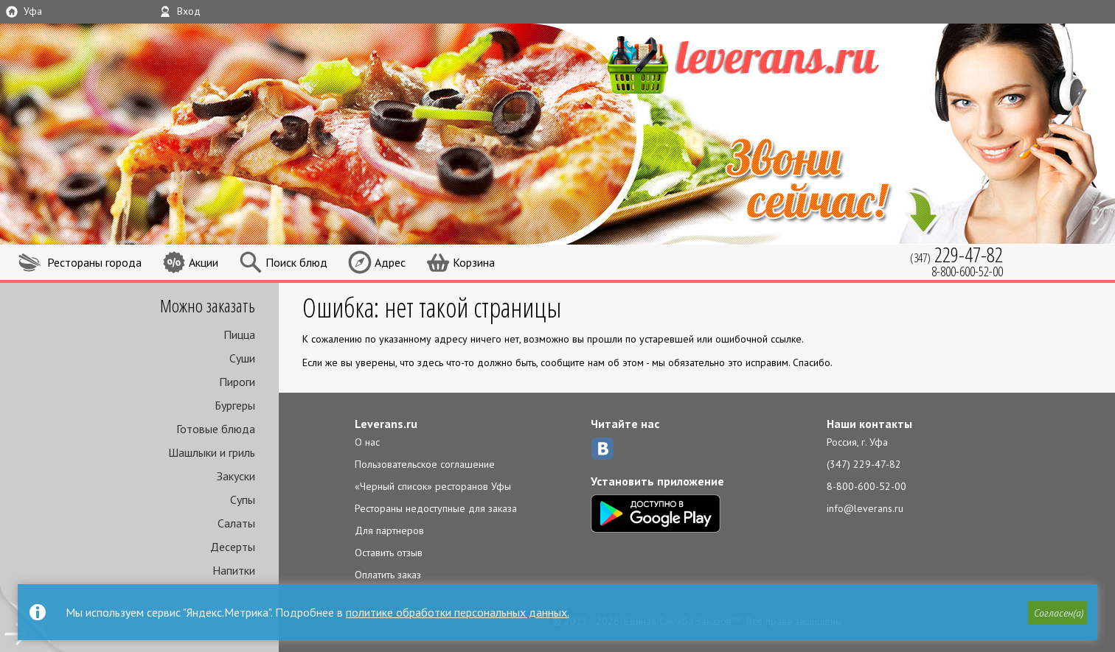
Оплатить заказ (388, 574)
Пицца (239, 334)
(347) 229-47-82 (864, 464)
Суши (242, 358)
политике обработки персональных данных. (457, 612)
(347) (956, 254)
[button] (1056, 613)
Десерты (232, 546)
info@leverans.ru (865, 508)
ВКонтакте (602, 448)
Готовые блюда (215, 428)
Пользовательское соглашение (425, 464)
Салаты (236, 523)
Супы (242, 499)
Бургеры (235, 405)
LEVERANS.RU (771, 62)
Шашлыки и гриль (211, 452)
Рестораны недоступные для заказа (436, 508)
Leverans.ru (386, 423)
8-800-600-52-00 (866, 486)
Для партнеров (389, 530)
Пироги (237, 381)
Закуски (236, 476)
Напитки (233, 570)
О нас (367, 442)
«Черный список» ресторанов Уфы (433, 486)
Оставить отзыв (389, 552)
